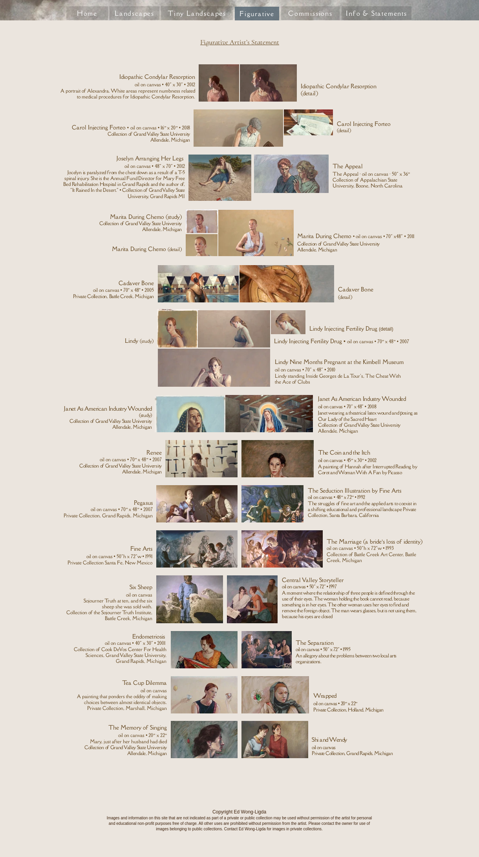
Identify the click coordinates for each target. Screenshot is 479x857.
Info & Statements (376, 13)
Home (87, 13)
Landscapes (134, 13)
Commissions (310, 13)
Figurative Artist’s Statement (239, 42)
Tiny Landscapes (197, 13)
